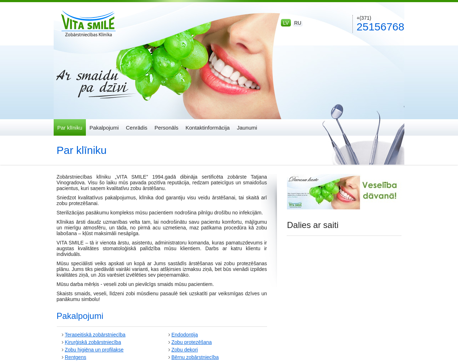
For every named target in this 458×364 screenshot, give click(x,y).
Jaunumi (247, 128)
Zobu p (179, 342)
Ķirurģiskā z (78, 342)
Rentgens (75, 357)
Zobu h (73, 350)
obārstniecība (111, 335)
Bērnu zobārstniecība (195, 357)
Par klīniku (69, 128)
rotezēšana (199, 342)
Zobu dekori (184, 350)
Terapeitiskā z (80, 335)
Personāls (167, 128)
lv (286, 23)
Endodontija (184, 335)
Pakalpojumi (104, 128)
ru (297, 23)
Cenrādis (136, 128)
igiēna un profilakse (102, 350)
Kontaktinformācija (207, 128)
